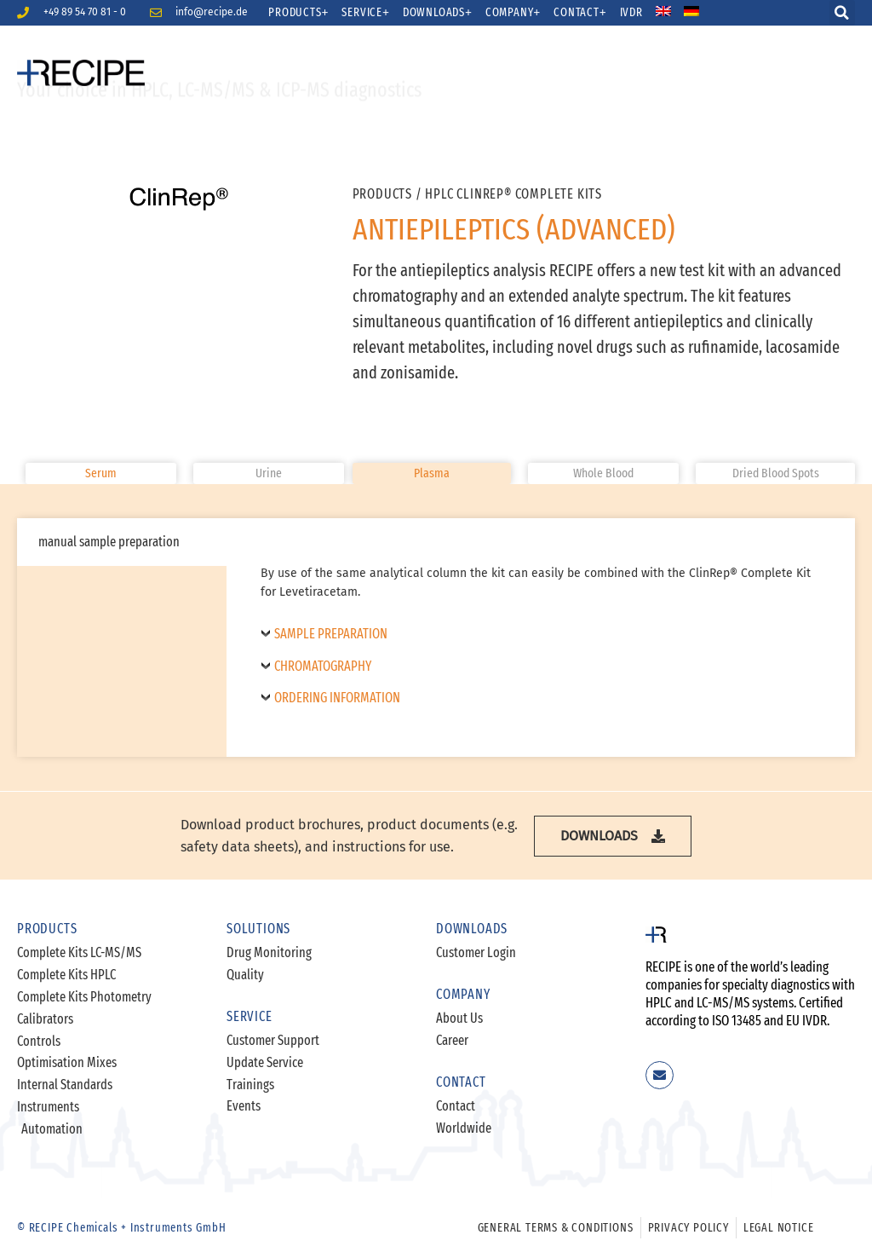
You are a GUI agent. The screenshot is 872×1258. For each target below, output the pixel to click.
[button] (842, 13)
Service (365, 13)
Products (298, 13)
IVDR (631, 13)
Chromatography (322, 666)
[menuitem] (674, 13)
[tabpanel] (541, 638)
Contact (580, 13)
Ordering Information (337, 698)
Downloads (438, 13)
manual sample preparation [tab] (109, 542)
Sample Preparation (330, 634)
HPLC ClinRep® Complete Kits (513, 194)
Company (513, 13)
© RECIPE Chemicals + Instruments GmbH (122, 1227)
